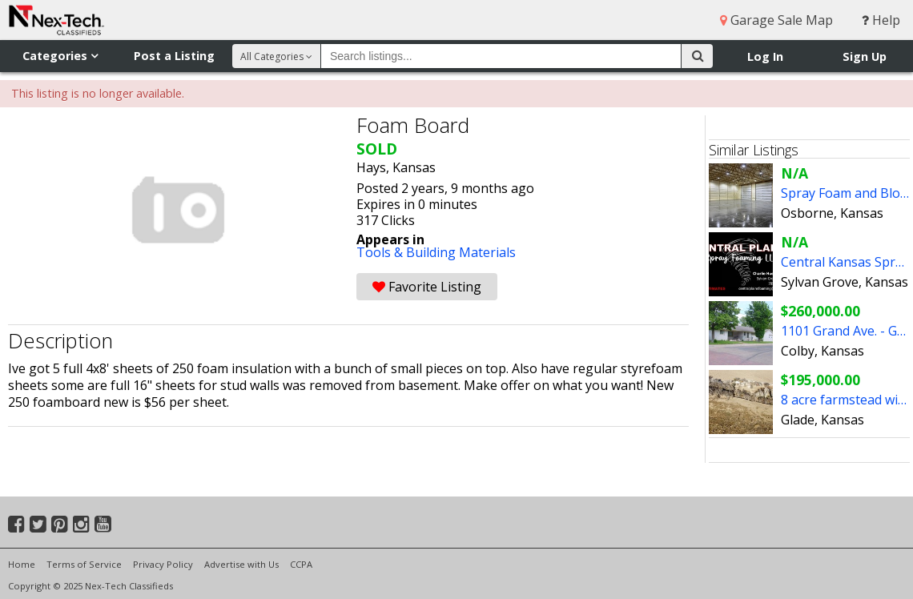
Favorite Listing (426, 286)
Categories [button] (60, 55)
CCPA (301, 564)
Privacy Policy (163, 564)
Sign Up (865, 56)
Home (21, 564)
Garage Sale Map (776, 20)
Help (881, 20)
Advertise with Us (241, 564)
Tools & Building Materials (436, 252)
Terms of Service (84, 564)
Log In (765, 56)
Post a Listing (174, 55)
